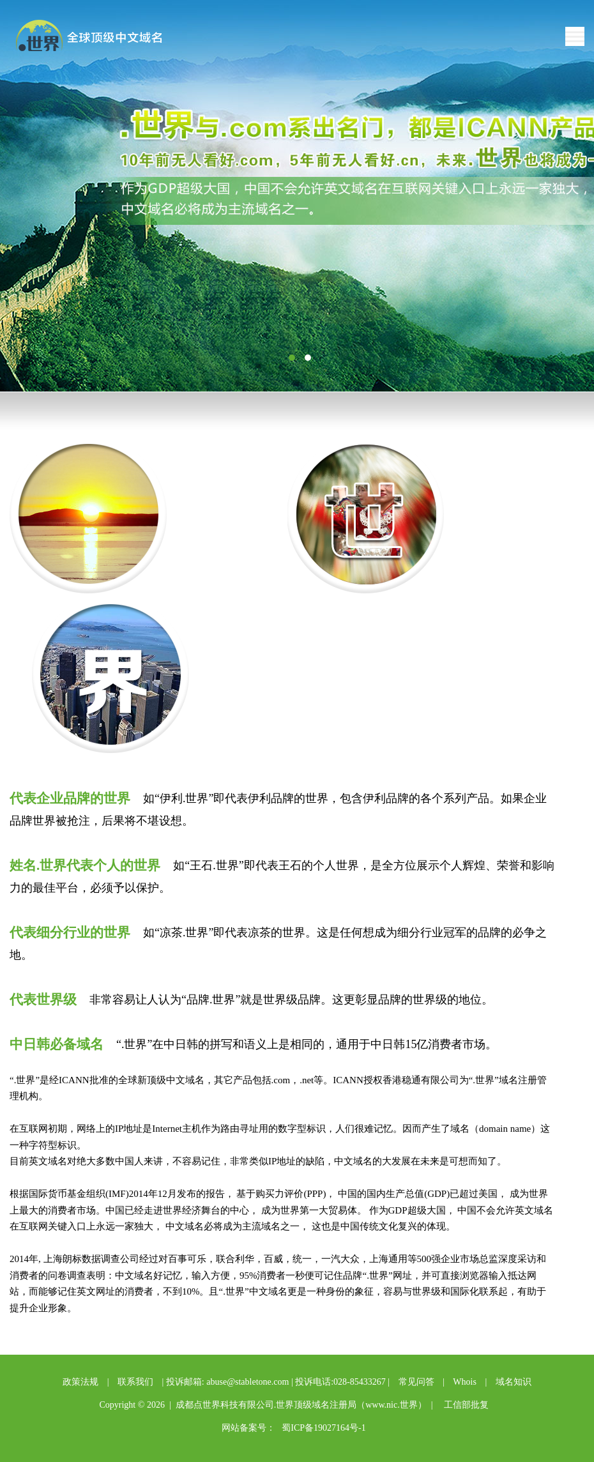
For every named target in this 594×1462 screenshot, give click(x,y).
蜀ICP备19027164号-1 (323, 1428)
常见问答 (416, 1382)
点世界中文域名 (98, 37)
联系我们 (135, 1382)
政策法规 (80, 1382)
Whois (464, 1382)
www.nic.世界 (391, 1405)
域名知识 (513, 1382)
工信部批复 (466, 1405)
